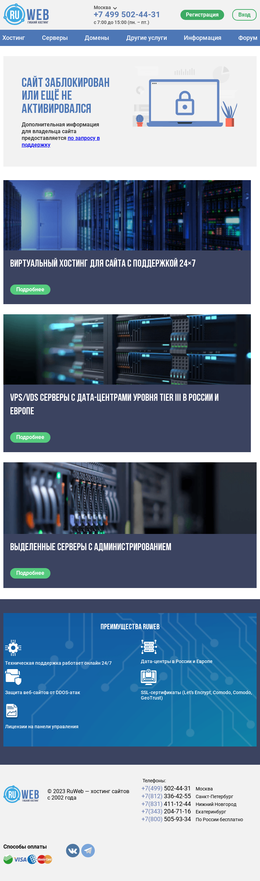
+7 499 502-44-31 (127, 14)
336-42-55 (166, 796)
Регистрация (202, 14)
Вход (244, 14)
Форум (248, 37)
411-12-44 (166, 803)
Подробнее (30, 289)
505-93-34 (166, 819)
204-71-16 (166, 811)
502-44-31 (166, 788)
